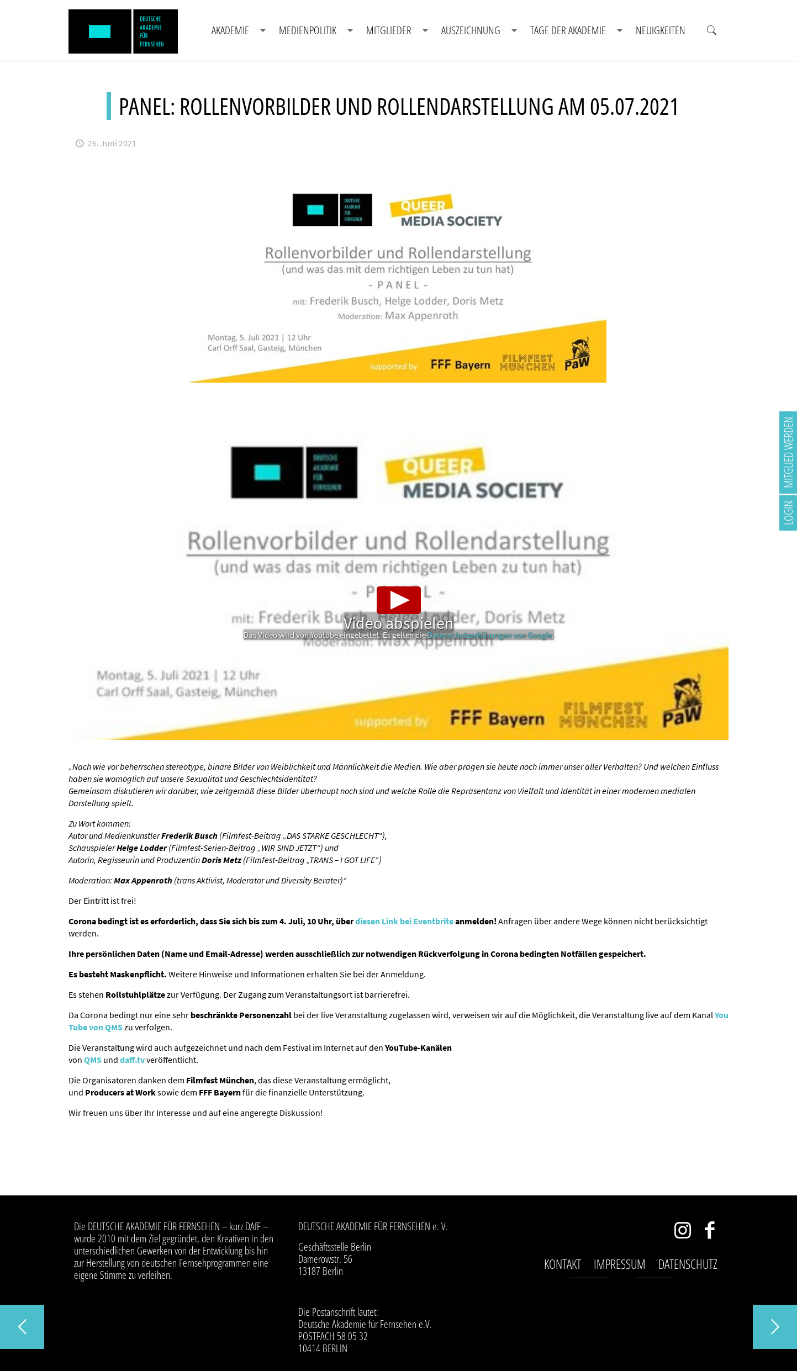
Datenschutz (687, 1264)
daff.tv (132, 1059)
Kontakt (562, 1264)
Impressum (620, 1264)
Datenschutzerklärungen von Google (489, 634)
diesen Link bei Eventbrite (404, 921)
